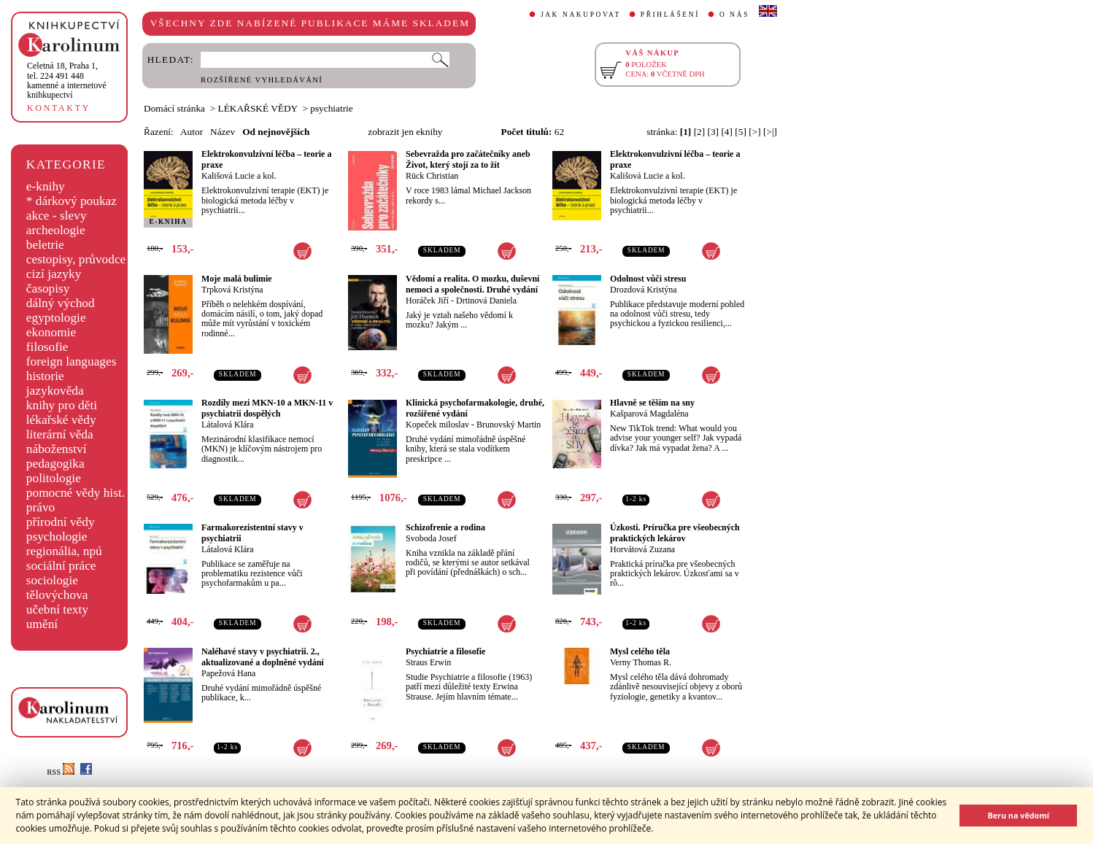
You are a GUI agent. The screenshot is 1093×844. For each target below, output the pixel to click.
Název (222, 131)
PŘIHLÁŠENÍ (670, 14)
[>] (754, 131)
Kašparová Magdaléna (649, 414)
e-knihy (45, 186)
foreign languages (71, 361)
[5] (740, 131)
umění (42, 624)
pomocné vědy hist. (75, 493)
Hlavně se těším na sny (652, 403)
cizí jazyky (54, 274)
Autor (191, 131)
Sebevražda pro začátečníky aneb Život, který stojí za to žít (468, 159)
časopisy (48, 288)
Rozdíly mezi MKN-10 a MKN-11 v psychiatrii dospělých (267, 408)
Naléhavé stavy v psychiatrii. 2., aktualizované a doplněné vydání (262, 656)
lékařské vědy (61, 420)
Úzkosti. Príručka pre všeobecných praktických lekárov (675, 532)
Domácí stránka (174, 108)
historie (45, 376)
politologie (53, 478)
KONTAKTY (58, 108)
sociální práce (61, 566)
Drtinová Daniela (486, 300)
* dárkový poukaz (71, 201)
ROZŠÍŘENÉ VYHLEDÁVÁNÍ (262, 80)
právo (40, 507)
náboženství (56, 449)
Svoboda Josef (431, 538)
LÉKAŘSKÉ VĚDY (258, 108)
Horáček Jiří (427, 300)
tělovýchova (57, 595)
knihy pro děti (61, 405)
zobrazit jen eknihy (405, 131)
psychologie (57, 536)
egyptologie (56, 318)
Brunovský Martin (508, 424)
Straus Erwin (428, 662)
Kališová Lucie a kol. (239, 176)
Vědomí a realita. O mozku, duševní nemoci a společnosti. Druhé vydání (472, 284)
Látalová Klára (227, 424)
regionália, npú (64, 551)
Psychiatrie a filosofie (445, 651)
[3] (713, 131)
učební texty (57, 609)
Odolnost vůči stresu (648, 279)
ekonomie (51, 332)
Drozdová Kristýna (643, 289)
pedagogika (55, 464)
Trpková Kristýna (232, 289)
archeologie (55, 230)
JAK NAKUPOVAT (581, 14)
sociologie (52, 580)
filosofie (47, 347)
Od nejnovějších (275, 131)
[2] (700, 131)
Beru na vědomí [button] (1018, 815)
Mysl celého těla (640, 651)
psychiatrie (331, 108)
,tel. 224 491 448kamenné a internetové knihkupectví (67, 80)
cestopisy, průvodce (76, 259)
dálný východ (60, 303)
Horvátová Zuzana (642, 549)
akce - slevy (56, 215)
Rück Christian (432, 176)
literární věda (59, 434)
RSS (60, 772)
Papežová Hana (228, 673)
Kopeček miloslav (437, 424)
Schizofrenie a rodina (445, 527)
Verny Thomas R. (640, 662)
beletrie (45, 245)
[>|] (770, 131)
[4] (727, 131)
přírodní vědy (60, 522)
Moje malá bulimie (236, 279)
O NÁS (734, 14)
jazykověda (55, 391)
